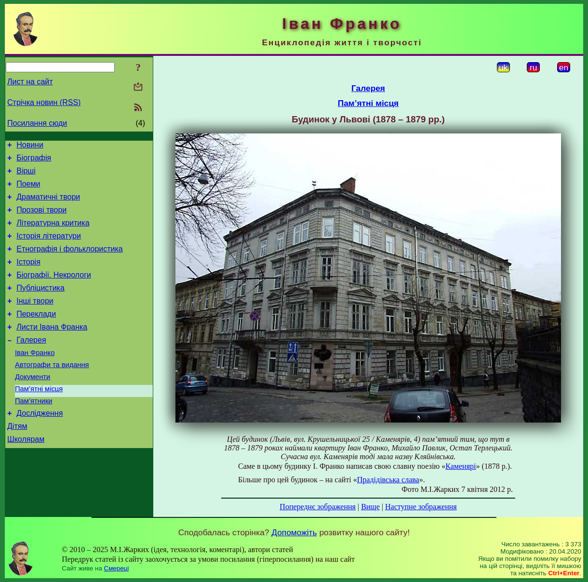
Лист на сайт (30, 82)
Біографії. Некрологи (53, 291)
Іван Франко (34, 377)
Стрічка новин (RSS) (43, 102)
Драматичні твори (48, 204)
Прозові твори (41, 218)
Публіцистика (40, 305)
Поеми (28, 189)
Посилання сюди (37, 123)
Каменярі (460, 466)
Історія (28, 276)
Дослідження (39, 445)
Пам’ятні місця (39, 418)
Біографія (33, 161)
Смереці (116, 568)
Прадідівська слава (388, 480)
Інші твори (34, 320)
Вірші (26, 175)
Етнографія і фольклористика (69, 262)
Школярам (25, 474)
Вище (370, 507)
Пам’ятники (34, 431)
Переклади (36, 334)
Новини (29, 146)
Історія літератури (48, 247)
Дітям (17, 459)
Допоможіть (294, 532)
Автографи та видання (52, 391)
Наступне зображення (421, 507)
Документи (32, 404)
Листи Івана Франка (51, 348)
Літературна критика (52, 233)
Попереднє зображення (318, 507)
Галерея (31, 363)
